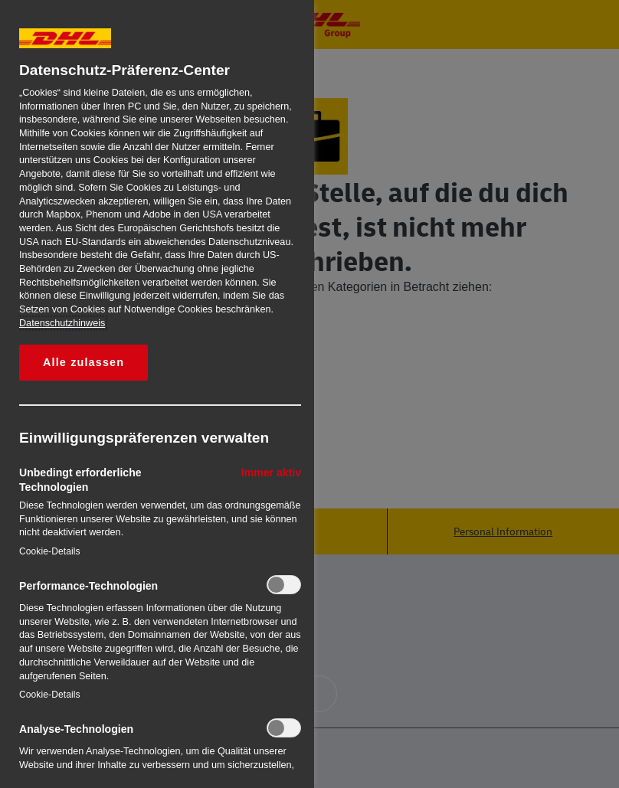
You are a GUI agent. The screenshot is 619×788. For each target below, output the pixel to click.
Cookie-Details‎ (49, 551)
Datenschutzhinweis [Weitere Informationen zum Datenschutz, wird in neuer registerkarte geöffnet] (62, 323)
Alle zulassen (83, 362)
